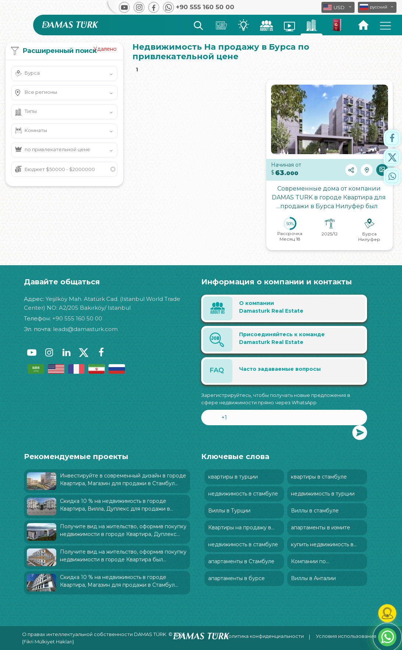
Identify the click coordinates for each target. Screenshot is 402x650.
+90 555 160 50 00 (77, 318)
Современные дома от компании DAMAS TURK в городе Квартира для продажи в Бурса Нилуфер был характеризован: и (329, 199)
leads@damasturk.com (85, 329)
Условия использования (346, 636)
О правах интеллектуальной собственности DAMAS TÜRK (94, 634)
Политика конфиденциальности (264, 636)
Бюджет (60, 169)
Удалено (105, 49)
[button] (377, 7)
